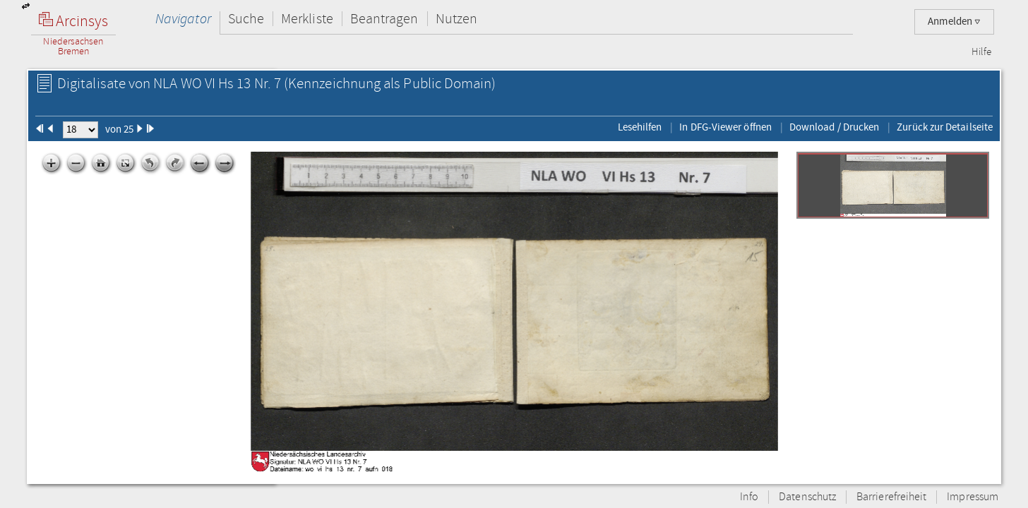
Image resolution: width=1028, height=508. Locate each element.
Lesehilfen (640, 127)
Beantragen (384, 19)
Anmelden (954, 21)
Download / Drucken (834, 127)
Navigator (183, 19)
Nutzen (456, 19)
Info (749, 497)
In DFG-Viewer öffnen (725, 127)
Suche (246, 19)
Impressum (972, 497)
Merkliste (307, 19)
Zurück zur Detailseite (945, 127)
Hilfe (981, 52)
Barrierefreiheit (891, 497)
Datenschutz (807, 497)
